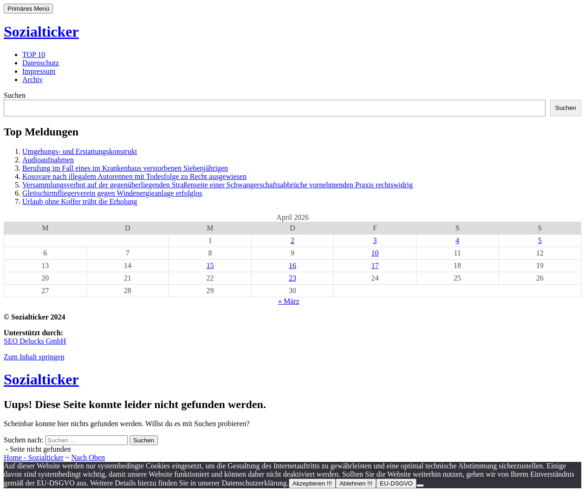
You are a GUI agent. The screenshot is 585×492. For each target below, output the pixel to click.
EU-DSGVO (396, 483)
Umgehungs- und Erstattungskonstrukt (79, 151)
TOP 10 (33, 54)
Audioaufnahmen (48, 160)
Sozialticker (41, 31)
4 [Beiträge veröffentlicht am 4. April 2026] (457, 240)
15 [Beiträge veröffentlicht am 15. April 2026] (210, 265)
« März (288, 301)
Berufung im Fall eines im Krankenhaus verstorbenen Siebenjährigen (125, 168)
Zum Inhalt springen (34, 357)
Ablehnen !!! (355, 483)
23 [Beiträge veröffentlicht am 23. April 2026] (292, 278)
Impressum (38, 71)
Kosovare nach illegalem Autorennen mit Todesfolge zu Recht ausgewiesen (134, 176)
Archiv (32, 79)
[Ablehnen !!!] (420, 485)
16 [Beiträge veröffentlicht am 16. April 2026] (292, 265)
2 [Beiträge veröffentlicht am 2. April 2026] (292, 240)
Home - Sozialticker (34, 457)
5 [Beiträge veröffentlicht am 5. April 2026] (540, 240)
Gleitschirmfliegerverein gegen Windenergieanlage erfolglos (112, 193)
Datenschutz (40, 63)
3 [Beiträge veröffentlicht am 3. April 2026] (375, 240)
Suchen (15, 95)
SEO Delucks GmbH (35, 341)
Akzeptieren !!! (312, 483)
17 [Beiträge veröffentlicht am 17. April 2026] (375, 265)
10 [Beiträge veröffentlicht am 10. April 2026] (375, 253)
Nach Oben (88, 457)
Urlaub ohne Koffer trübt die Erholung (79, 201)
